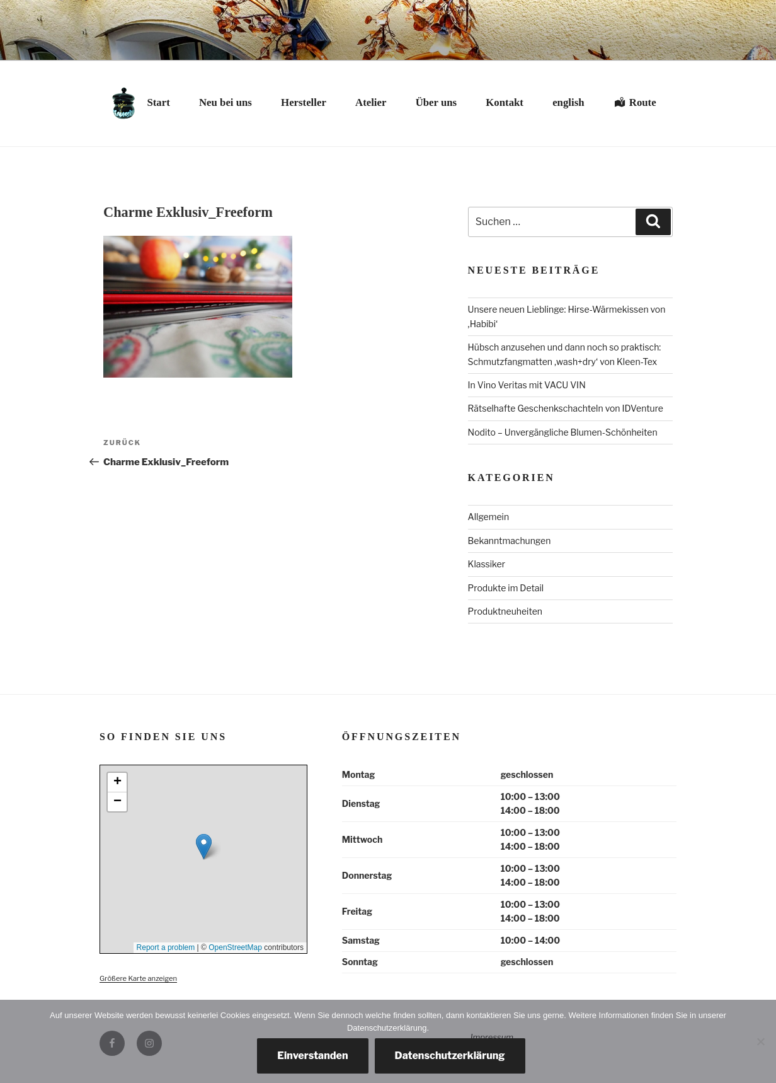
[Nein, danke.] (760, 1041)
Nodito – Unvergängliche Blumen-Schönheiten (563, 432)
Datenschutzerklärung (450, 1056)
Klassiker (487, 564)
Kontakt (504, 102)
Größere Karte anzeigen (138, 978)
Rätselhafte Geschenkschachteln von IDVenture (565, 408)
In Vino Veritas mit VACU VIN (527, 384)
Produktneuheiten (505, 611)
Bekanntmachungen (509, 540)
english (568, 102)
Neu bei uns (225, 102)
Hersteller (303, 102)
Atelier (370, 102)
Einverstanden (312, 1056)
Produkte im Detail (506, 587)
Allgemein (489, 516)
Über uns (436, 102)
